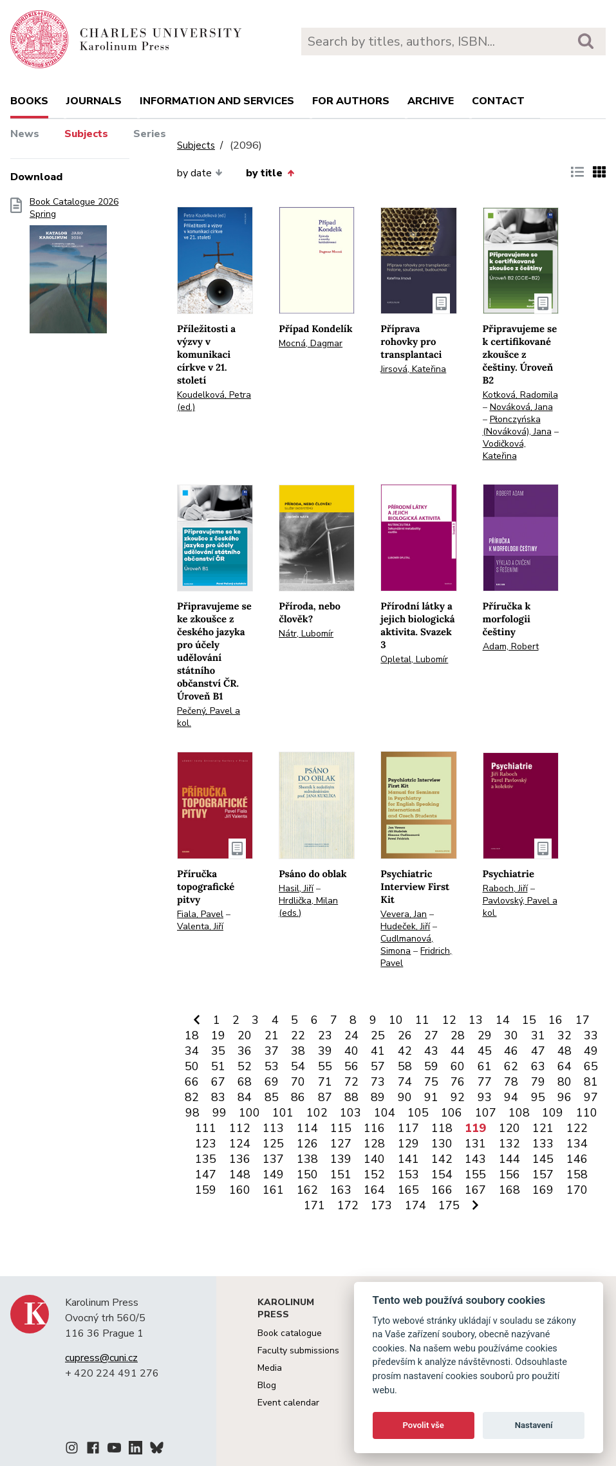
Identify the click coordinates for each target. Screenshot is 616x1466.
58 (405, 1066)
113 (273, 1128)
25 (378, 1035)
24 (351, 1035)
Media (269, 1368)
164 (374, 1190)
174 (415, 1205)
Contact (498, 101)
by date (200, 173)
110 (586, 1112)
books (29, 101)
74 (405, 1082)
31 (538, 1035)
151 (340, 1174)
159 (205, 1190)
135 (205, 1159)
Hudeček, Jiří (405, 926)
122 (577, 1128)
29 (485, 1035)
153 (408, 1174)
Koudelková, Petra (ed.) (214, 401)
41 (378, 1051)
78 (511, 1082)
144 (509, 1159)
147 (205, 1174)
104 (384, 1112)
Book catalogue (289, 1333)
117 (408, 1128)
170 (577, 1190)
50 (192, 1066)
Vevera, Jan (403, 914)
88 (351, 1097)
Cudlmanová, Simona (406, 944)
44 (458, 1051)
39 (325, 1051)
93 (485, 1097)
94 (511, 1097)
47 (538, 1051)
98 (192, 1112)
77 (485, 1082)
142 (442, 1159)
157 (543, 1174)
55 (325, 1066)
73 (378, 1082)
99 (219, 1112)
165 (408, 1190)
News (24, 134)
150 (307, 1174)
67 (218, 1082)
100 (249, 1112)
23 (325, 1035)
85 (272, 1097)
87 (325, 1097)
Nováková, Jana (521, 407)
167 (475, 1190)
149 (273, 1174)
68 (245, 1082)
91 (431, 1097)
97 (591, 1097)
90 (405, 1097)
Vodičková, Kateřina (504, 450)
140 (374, 1159)
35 (218, 1051)
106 (451, 1112)
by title (270, 173)
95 (538, 1097)
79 (538, 1082)
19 (218, 1035)
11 (422, 1020)
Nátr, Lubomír (306, 633)
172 (348, 1205)
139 (340, 1159)
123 (205, 1143)
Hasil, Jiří (296, 888)
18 (192, 1035)
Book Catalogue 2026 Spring (74, 269)
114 (307, 1128)
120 (509, 1128)
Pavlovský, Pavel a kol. (520, 907)
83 (218, 1097)
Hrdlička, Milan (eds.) (308, 907)
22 (298, 1035)
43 (431, 1051)
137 (273, 1159)
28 (458, 1035)
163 (340, 1190)
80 (564, 1082)
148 (239, 1174)
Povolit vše (423, 1425)
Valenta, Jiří (200, 926)
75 (431, 1082)
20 (245, 1035)
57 (378, 1066)
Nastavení (534, 1425)
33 (591, 1035)
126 (307, 1143)
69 (272, 1082)
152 (374, 1174)
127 (340, 1143)
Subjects (86, 134)
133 (543, 1143)
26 (405, 1035)
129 (408, 1143)
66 (192, 1082)
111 (205, 1128)
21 (272, 1035)
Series (149, 134)
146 (577, 1159)
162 (307, 1190)
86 (298, 1097)
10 (396, 1020)
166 (442, 1190)
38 (298, 1051)
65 (591, 1066)
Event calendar (288, 1402)
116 (374, 1128)
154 (442, 1174)
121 (543, 1128)
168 (509, 1190)
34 (192, 1051)
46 (511, 1051)
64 (564, 1066)
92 (458, 1097)
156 (509, 1174)
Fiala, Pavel (200, 914)
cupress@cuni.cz (101, 1358)
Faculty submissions (298, 1350)
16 (555, 1020)
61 (485, 1066)
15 (529, 1020)
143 (475, 1159)
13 (476, 1020)
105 (418, 1112)
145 (543, 1159)
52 (245, 1066)
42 (405, 1051)
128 (374, 1143)
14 (503, 1020)
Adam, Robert (511, 646)
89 (378, 1097)
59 (431, 1066)
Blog (266, 1385)
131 (475, 1143)
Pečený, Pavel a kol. (208, 717)
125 (273, 1143)
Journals (94, 101)
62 (511, 1066)
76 (458, 1082)
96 (564, 1097)
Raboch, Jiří (505, 888)
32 (564, 1035)
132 (509, 1143)
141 (408, 1159)
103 (350, 1112)
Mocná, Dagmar (310, 343)
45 (485, 1051)
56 (351, 1066)
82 (192, 1097)
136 (239, 1159)
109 (552, 1112)
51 (218, 1066)
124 (239, 1143)
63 (538, 1066)
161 (273, 1190)
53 (272, 1066)
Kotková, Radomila (520, 395)
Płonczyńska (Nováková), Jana (517, 425)
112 (239, 1128)
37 (272, 1051)
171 (314, 1205)
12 (449, 1020)
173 (381, 1205)
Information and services (217, 101)
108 (519, 1112)
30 (511, 1035)
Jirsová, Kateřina (413, 369)
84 (245, 1097)
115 (340, 1128)
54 (298, 1066)
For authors (350, 101)
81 (591, 1082)
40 (351, 1051)
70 (298, 1082)
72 (351, 1082)
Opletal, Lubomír (414, 659)
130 (442, 1143)
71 (325, 1082)
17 (582, 1020)
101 (283, 1112)
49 (591, 1051)
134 (577, 1143)
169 (543, 1190)
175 (449, 1205)
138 (307, 1159)
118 (442, 1128)
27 (431, 1035)
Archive (430, 101)
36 (245, 1051)
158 (577, 1174)
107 (485, 1112)
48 (564, 1051)
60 (458, 1066)
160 (239, 1190)
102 (317, 1112)
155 (475, 1174)
